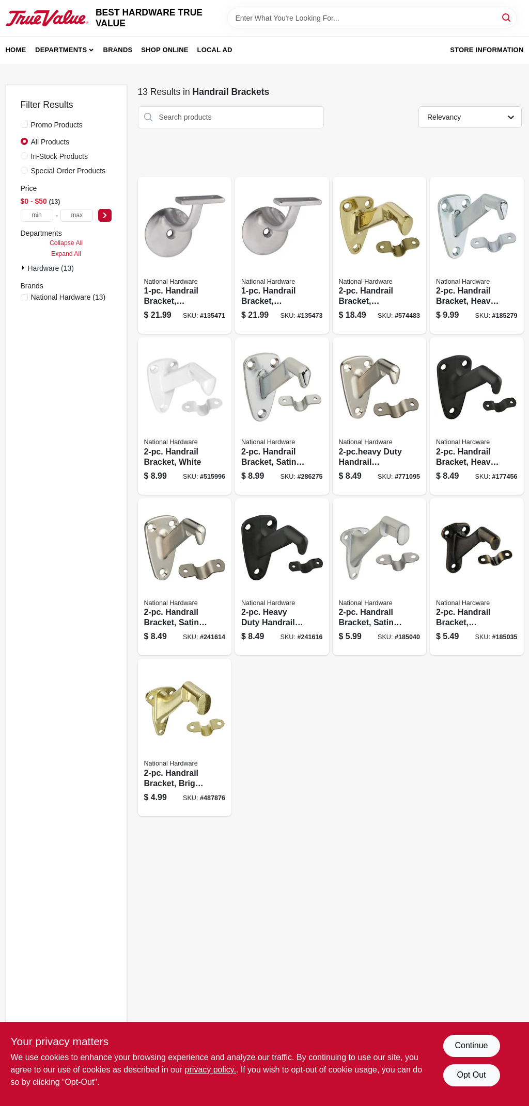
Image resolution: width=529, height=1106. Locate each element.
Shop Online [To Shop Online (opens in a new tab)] (165, 50)
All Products (50, 141)
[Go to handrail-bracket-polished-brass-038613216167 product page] (380, 255)
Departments (61, 50)
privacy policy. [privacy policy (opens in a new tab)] (210, 1069)
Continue (471, 1045)
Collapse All (66, 243)
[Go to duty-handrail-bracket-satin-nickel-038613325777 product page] (380, 416)
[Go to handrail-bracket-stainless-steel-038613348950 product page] (185, 255)
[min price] (37, 215)
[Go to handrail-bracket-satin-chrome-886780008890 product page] (380, 577)
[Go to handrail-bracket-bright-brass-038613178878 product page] (185, 737)
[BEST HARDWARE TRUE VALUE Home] (47, 18)
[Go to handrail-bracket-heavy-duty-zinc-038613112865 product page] (477, 255)
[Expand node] (24, 268)
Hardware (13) (51, 268)
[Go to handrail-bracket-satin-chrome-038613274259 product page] (282, 416)
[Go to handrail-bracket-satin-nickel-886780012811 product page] (185, 577)
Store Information (486, 50)
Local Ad (214, 50)
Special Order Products (68, 170)
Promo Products (57, 124)
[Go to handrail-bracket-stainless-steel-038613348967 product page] (282, 255)
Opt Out (471, 1074)
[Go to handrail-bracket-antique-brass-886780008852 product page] (477, 577)
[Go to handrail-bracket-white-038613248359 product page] (185, 416)
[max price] (76, 215)
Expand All (66, 253)
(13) (68, 297)
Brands (118, 50)
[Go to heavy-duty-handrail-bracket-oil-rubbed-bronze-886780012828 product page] (282, 577)
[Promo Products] (24, 124)
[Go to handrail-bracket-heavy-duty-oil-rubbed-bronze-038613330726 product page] (477, 416)
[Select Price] (105, 215)
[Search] (507, 17)
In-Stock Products (59, 156)
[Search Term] (372, 18)
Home (16, 50)
